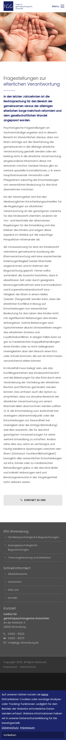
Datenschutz (28, 667)
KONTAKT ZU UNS (33, 500)
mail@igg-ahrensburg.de (23, 642)
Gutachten (14, 582)
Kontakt (12, 598)
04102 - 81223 (16, 634)
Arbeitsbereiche (17, 574)
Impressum (10, 667)
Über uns (13, 590)
